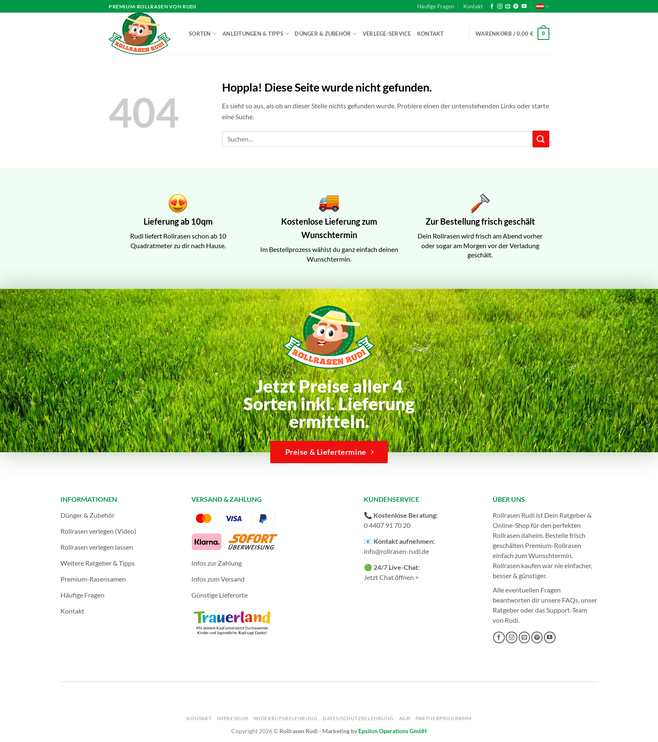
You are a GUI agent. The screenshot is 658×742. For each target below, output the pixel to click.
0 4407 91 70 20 (387, 525)
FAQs (570, 600)
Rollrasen (506, 535)
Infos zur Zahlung (216, 563)
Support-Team (566, 610)
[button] (512, 34)
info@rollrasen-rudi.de (396, 551)
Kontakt (473, 6)
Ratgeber (506, 610)
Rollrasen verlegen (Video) (98, 531)
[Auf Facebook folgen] (491, 7)
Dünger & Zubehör (326, 34)
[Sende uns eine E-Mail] (507, 7)
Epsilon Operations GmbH (392, 730)
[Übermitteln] (541, 139)
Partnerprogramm (443, 718)
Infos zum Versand (218, 579)
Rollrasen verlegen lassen (96, 547)
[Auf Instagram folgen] (499, 7)
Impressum (232, 718)
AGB (404, 718)
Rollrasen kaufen (517, 565)
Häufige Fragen (435, 6)
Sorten (203, 34)
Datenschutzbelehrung (358, 718)
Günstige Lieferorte (219, 595)
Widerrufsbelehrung (285, 718)
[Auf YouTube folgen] (524, 7)
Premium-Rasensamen (93, 579)
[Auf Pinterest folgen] (515, 7)
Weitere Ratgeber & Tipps (97, 563)
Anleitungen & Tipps (255, 34)
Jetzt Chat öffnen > (391, 577)
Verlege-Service (387, 33)
